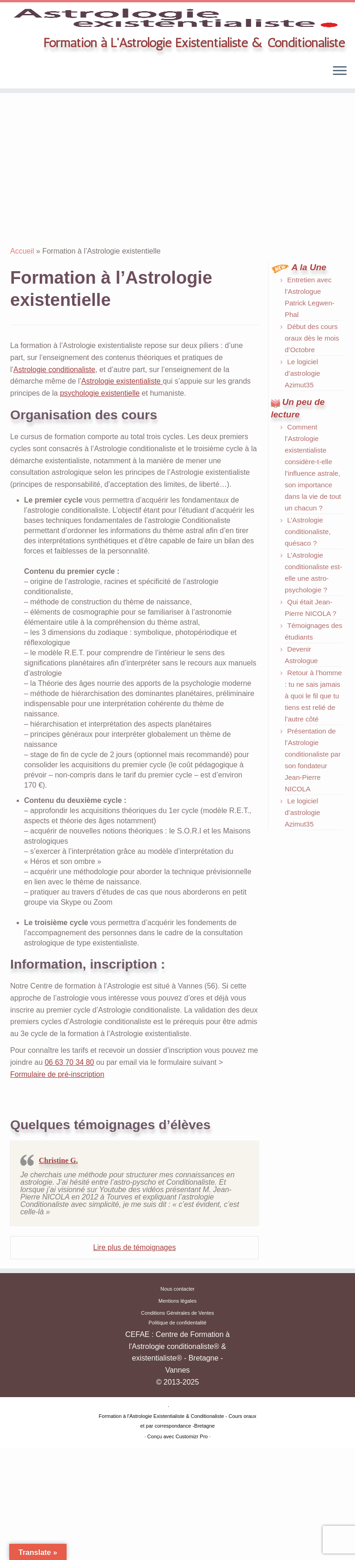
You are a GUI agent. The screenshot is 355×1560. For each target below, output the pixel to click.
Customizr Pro (192, 1548)
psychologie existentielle (100, 457)
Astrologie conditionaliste (54, 433)
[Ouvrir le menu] (340, 136)
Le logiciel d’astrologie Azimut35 (302, 437)
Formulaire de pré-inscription (57, 1138)
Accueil (22, 315)
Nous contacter (177, 1401)
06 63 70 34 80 (69, 1126)
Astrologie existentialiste (122, 445)
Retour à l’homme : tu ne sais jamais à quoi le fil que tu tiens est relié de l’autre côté (313, 759)
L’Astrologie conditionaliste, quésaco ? (308, 594)
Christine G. (58, 1224)
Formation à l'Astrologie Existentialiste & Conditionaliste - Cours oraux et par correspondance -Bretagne (178, 1533)
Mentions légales (178, 1413)
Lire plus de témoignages (134, 1311)
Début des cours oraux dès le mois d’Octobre (312, 401)
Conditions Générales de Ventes (177, 1424)
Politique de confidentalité (177, 1434)
